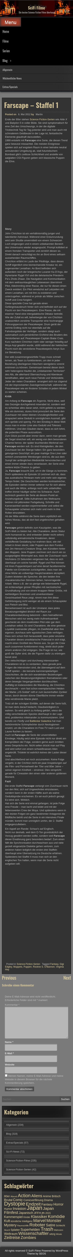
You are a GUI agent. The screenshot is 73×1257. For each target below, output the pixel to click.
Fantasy (54, 964)
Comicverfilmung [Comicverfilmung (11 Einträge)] (33, 1200)
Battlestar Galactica (40, 721)
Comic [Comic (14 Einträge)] (18, 1200)
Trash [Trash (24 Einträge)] (46, 1229)
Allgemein (7, 70)
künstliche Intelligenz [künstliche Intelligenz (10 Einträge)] (22, 1221)
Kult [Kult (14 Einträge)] (7, 1221)
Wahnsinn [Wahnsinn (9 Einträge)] (58, 1230)
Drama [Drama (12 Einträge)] (48, 1200)
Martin (39, 114)
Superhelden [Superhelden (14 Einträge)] (30, 1230)
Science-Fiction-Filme (18, 1160)
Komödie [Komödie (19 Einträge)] (56, 1216)
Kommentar (12, 1004)
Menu (10, 22)
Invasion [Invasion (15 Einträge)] (19, 1208)
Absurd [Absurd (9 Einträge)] (14, 1196)
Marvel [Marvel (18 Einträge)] (39, 1220)
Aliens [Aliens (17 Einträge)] (36, 1195)
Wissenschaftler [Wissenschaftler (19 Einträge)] (33, 1233)
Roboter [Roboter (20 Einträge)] (37, 1224)
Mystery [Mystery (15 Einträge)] (10, 1225)
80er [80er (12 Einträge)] (7, 1196)
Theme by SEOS (36, 1253)
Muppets (17, 966)
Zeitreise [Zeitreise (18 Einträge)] (12, 1237)
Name (9, 1042)
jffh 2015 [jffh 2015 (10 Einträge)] (46, 1213)
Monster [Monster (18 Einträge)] (53, 1220)
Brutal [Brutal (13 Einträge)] (8, 1200)
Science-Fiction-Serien (28, 964)
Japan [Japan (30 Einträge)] (34, 1208)
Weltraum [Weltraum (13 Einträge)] (11, 1233)
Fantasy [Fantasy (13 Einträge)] (47, 1204)
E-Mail (9, 1053)
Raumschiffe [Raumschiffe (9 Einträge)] (23, 1225)
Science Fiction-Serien (42, 119)
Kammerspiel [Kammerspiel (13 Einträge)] (13, 1217)
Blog (5, 60)
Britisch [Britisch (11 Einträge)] (56, 1196)
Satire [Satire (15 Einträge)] (50, 1225)
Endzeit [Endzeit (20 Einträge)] (33, 1203)
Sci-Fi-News (12, 1151)
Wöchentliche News (12, 78)
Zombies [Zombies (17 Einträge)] (28, 1237)
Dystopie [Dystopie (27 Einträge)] (14, 1204)
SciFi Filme (36, 8)
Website (9, 1064)
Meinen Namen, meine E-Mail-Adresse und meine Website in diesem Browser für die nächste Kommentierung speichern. (34, 1079)
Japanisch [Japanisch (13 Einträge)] (26, 1212)
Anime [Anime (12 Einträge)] (47, 1196)
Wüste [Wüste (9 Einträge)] (59, 1234)
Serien (6, 51)
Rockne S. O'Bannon (44, 966)
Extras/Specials (10, 87)
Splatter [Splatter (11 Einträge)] (15, 1229)
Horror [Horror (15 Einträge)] (58, 1204)
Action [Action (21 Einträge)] (24, 1195)
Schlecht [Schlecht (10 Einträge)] (60, 1225)
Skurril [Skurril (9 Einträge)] (7, 1230)
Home (6, 31)
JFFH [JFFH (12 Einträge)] (37, 1212)
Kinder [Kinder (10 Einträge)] (26, 1217)
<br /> (16, 889)
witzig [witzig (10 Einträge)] (52, 1234)
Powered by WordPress (55, 1250)
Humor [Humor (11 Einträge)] (8, 1208)
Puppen (28, 966)
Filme (6, 41)
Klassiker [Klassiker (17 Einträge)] (39, 1216)
